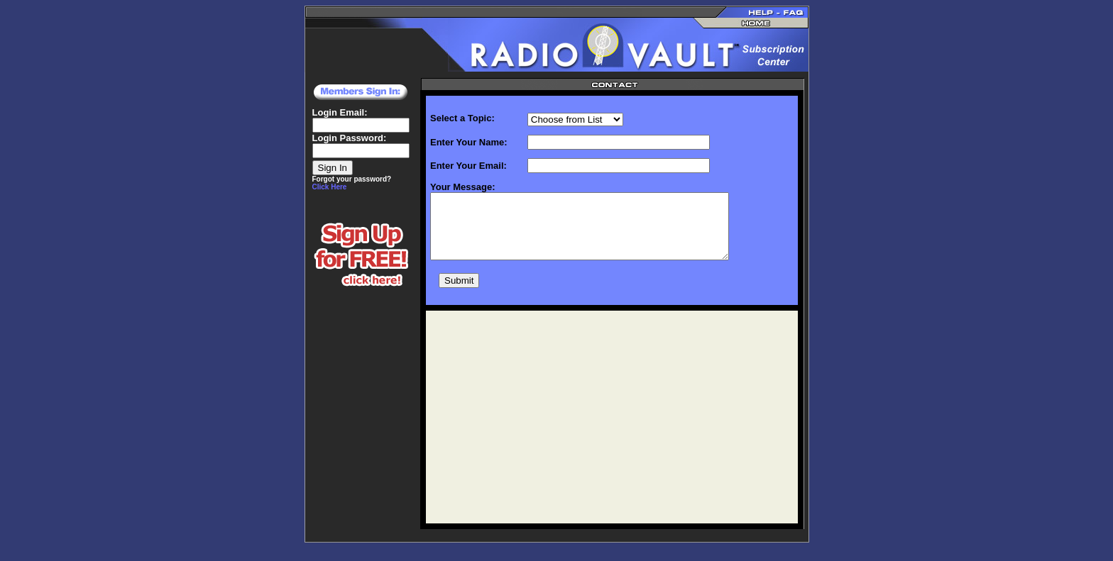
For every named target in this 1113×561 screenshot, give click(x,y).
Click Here (329, 187)
